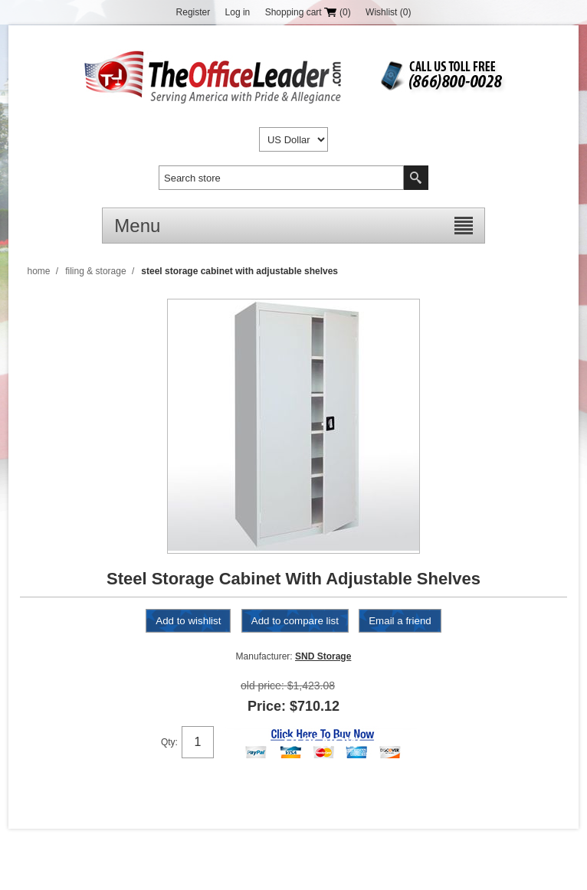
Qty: (169, 742)
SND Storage (323, 656)
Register (193, 12)
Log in (238, 12)
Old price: (262, 685)
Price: (267, 706)
